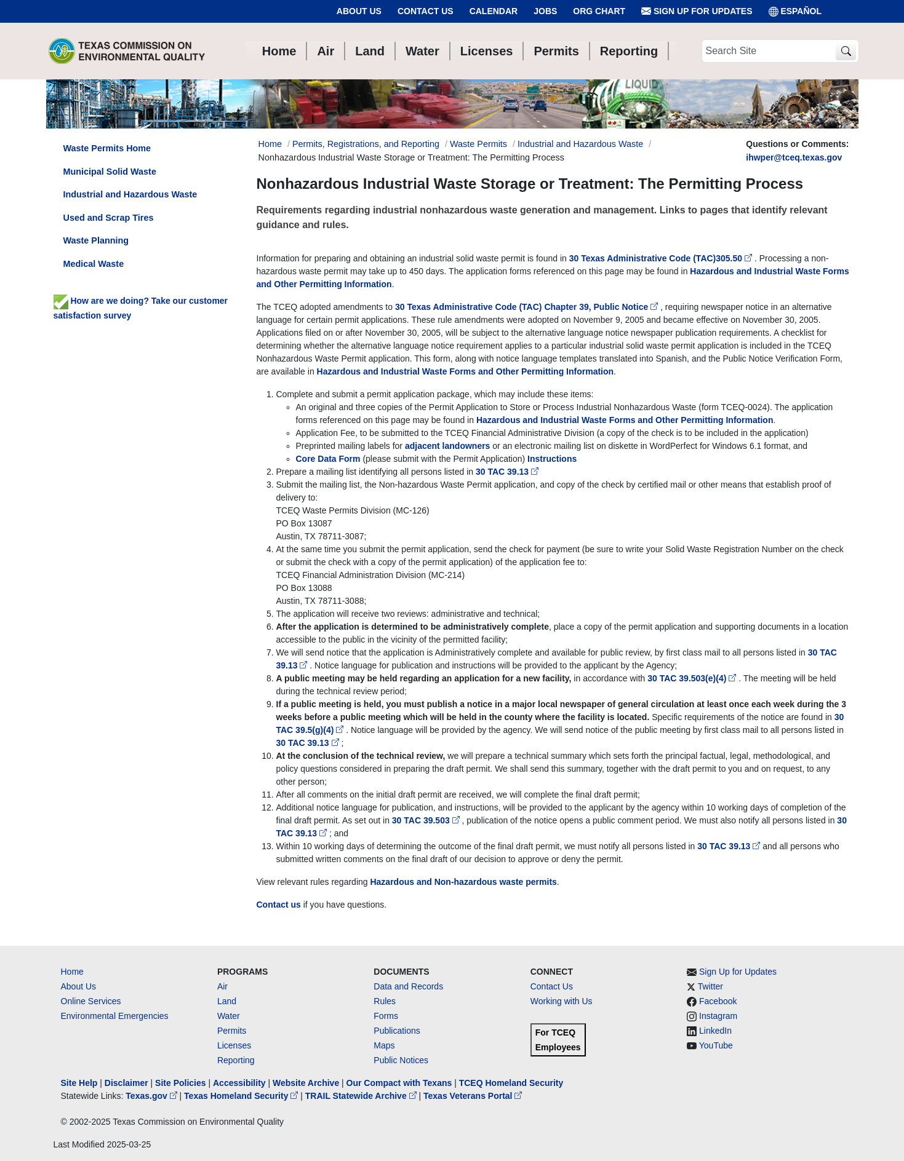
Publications (397, 1031)
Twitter (710, 986)
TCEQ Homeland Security (511, 1083)
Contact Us (426, 11)
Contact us (279, 904)
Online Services (91, 1001)
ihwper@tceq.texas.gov (794, 157)
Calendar (494, 11)
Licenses (234, 1045)
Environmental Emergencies (115, 1016)
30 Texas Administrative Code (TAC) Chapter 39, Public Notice (527, 307)
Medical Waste (93, 264)
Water (228, 1016)
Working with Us (561, 1001)
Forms (386, 1016)
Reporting (236, 1060)
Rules (385, 1001)
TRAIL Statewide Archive (362, 1096)
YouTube (716, 1045)
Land (226, 1001)
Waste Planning (96, 240)
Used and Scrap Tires (108, 218)
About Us (359, 11)
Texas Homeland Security (242, 1096)
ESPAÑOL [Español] (795, 11)
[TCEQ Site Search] (846, 51)
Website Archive (306, 1083)
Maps (384, 1045)
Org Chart (599, 11)
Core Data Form (329, 459)
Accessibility (240, 1083)
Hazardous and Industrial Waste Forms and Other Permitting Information (465, 371)
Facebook (718, 1001)
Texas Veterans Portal (472, 1096)
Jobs (545, 11)
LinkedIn (715, 1031)
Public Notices (401, 1060)
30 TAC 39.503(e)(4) (692, 678)
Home (72, 972)
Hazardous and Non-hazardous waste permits (463, 882)
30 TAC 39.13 (507, 472)
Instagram (718, 1016)
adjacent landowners (447, 446)
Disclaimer (126, 1083)
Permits (231, 1031)
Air (222, 986)
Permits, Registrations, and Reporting (365, 144)
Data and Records (408, 986)
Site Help (79, 1083)
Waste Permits (478, 144)
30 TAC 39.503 (427, 820)
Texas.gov (152, 1096)
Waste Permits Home (107, 148)
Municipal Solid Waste (109, 171)
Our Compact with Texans (399, 1083)
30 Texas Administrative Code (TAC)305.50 (661, 258)
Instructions (552, 459)
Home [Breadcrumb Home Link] (270, 144)
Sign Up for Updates (696, 11)
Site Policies (180, 1083)
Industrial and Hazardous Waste (580, 144)
